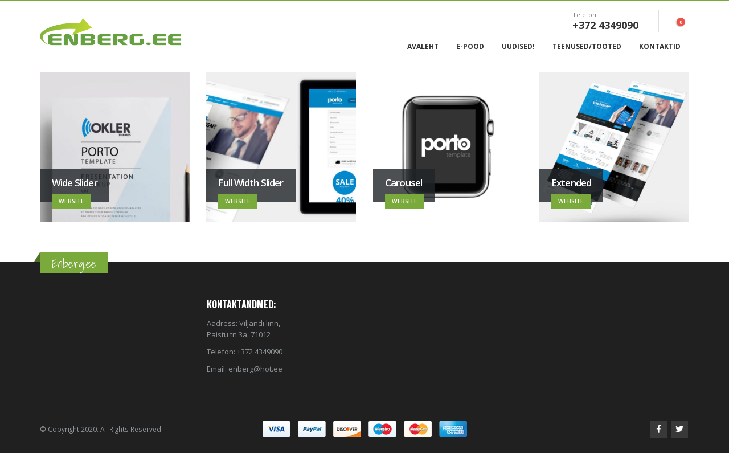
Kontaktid (660, 46)
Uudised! (518, 46)
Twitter (679, 429)
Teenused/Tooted (586, 46)
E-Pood (470, 46)
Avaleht (423, 46)
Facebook (658, 429)
